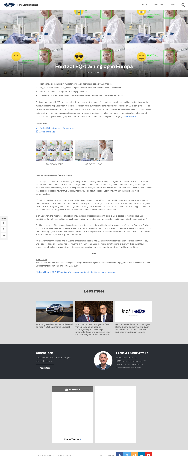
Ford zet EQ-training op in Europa (54, 128)
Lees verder (129, 117)
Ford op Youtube (72, 439)
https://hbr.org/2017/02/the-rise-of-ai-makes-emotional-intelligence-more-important (76, 272)
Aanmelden (45, 368)
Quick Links (158, 5)
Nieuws (145, 5)
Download (54, 164)
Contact (172, 5)
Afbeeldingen (45, 132)
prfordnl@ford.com (132, 368)
